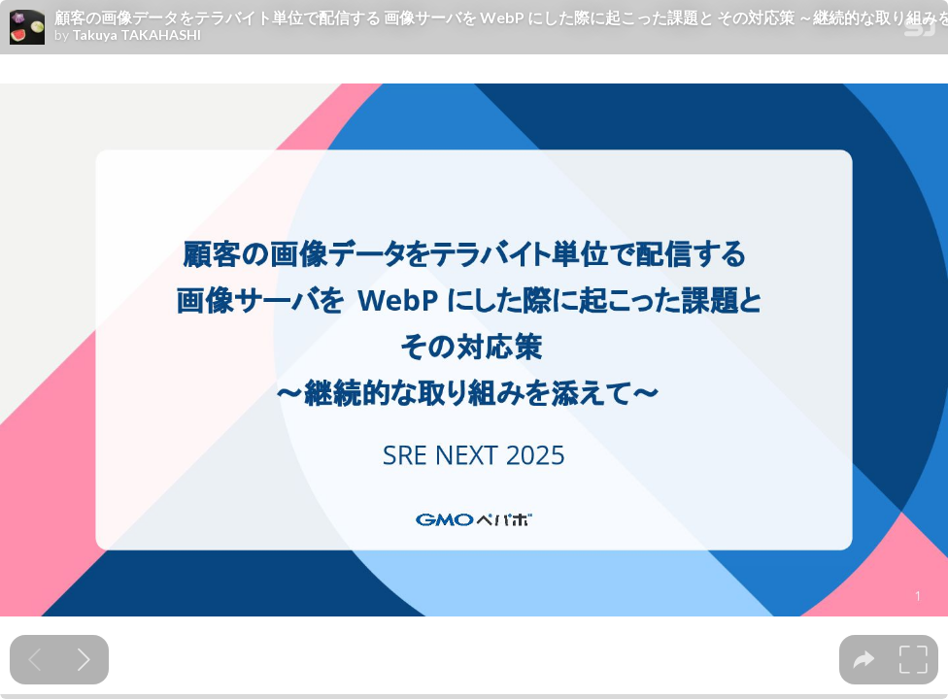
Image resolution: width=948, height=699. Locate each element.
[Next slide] (84, 660)
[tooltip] (864, 660)
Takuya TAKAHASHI (136, 35)
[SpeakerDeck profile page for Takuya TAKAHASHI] (27, 28)
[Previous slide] (34, 660)
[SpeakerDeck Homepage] (919, 30)
